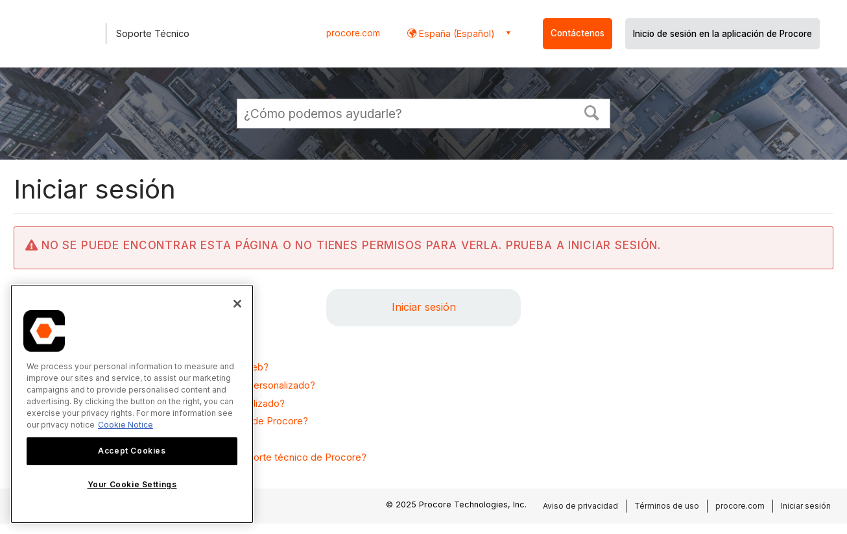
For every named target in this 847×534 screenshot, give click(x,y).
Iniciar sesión (424, 306)
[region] (132, 404)
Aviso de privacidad (580, 506)
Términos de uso (666, 506)
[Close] (237, 303)
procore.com (353, 33)
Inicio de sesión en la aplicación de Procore (722, 34)
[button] (592, 111)
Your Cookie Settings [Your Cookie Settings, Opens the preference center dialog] (132, 484)
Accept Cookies (131, 450)
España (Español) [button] (455, 33)
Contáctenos (577, 33)
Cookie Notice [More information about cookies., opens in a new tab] (125, 425)
